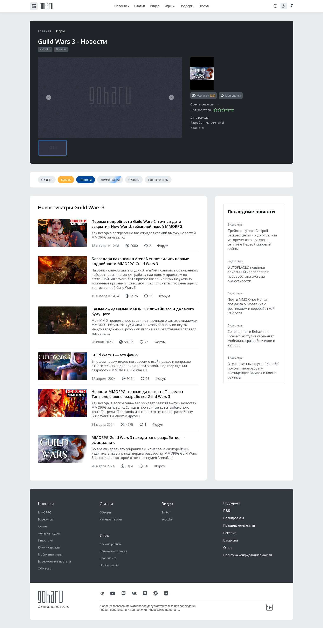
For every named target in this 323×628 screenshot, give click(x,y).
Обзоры (105, 512)
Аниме (42, 526)
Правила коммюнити (239, 525)
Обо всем (44, 568)
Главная (44, 31)
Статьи (106, 503)
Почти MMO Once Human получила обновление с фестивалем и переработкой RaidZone (251, 306)
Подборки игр (109, 565)
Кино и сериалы (49, 547)
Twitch (166, 512)
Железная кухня (49, 533)
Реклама (229, 533)
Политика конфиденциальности (247, 555)
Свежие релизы (110, 544)
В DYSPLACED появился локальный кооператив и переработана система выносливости (248, 274)
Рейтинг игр (108, 558)
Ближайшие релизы (113, 551)
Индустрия (45, 540)
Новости (46, 503)
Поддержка (231, 503)
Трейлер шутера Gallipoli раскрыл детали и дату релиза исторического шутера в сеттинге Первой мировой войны (252, 239)
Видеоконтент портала (54, 561)
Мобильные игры (50, 554)
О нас (227, 548)
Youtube (167, 519)
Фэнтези (61, 49)
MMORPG (45, 49)
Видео (167, 503)
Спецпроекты (233, 518)
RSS (226, 510)
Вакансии (230, 540)
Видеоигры (235, 224)
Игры (60, 31)
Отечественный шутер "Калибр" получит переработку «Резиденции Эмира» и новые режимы (254, 370)
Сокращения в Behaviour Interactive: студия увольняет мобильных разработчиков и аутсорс (251, 338)
